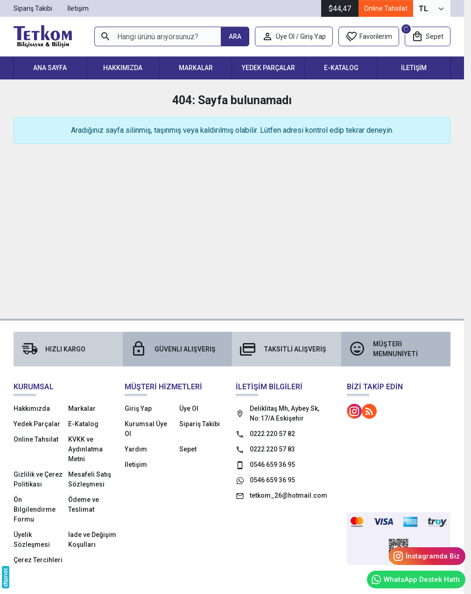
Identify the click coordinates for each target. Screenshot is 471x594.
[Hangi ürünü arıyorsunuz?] (157, 36)
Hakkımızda (122, 68)
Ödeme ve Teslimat (83, 504)
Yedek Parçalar (268, 68)
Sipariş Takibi (199, 424)
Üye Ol (188, 408)
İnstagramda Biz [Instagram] (426, 556)
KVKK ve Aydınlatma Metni (85, 449)
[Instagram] (354, 411)
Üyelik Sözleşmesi (32, 539)
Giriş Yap (138, 408)
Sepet (188, 449)
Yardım (136, 449)
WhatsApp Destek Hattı (415, 579)
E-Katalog (341, 68)
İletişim (414, 68)
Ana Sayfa (50, 68)
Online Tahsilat (386, 8)
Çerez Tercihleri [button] (38, 560)
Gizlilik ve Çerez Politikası (38, 479)
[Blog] (369, 411)
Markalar (196, 68)
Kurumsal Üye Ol (146, 428)
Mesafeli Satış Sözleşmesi (89, 479)
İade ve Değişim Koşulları (92, 539)
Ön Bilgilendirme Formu (35, 509)
